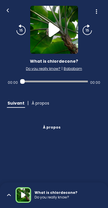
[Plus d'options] (96, 11)
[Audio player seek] (54, 81)
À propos (51, 127)
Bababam (73, 68)
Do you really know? (43, 68)
